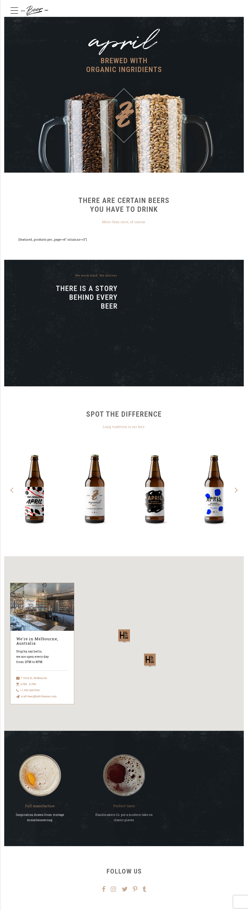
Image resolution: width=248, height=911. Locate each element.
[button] (12, 490)
